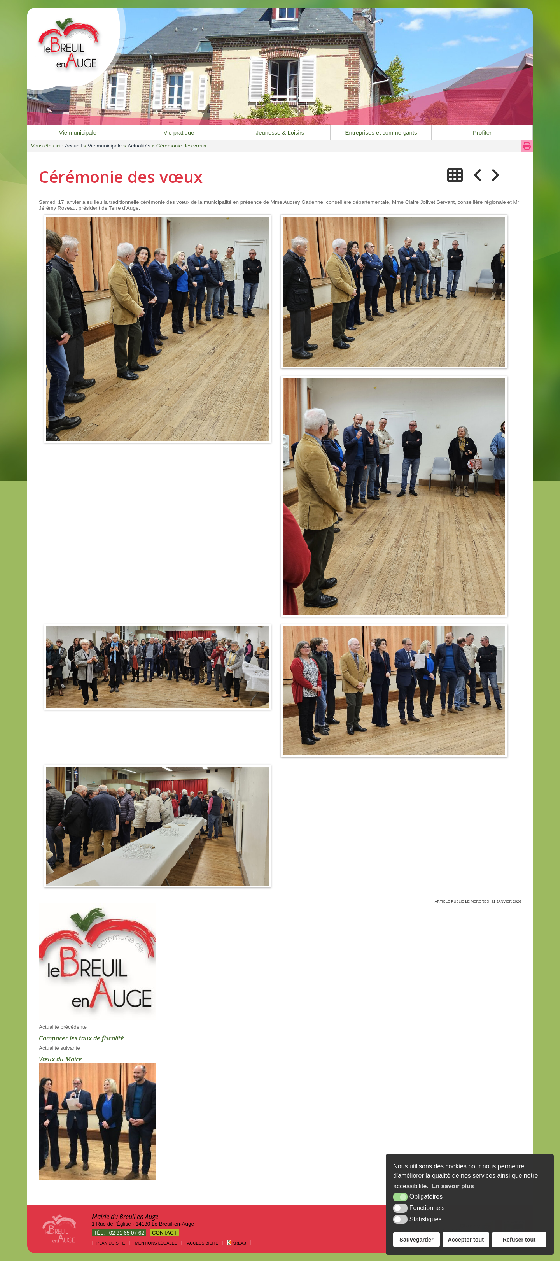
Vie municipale (77, 133)
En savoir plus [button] (453, 1186)
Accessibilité (202, 1243)
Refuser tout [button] (519, 1239)
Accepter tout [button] (466, 1239)
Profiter (482, 133)
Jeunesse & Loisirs (280, 133)
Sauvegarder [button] (416, 1239)
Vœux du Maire (60, 1059)
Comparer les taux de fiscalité (81, 1038)
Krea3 (236, 1243)
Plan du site (110, 1243)
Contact (164, 1233)
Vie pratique (179, 133)
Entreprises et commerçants (381, 133)
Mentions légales (156, 1243)
